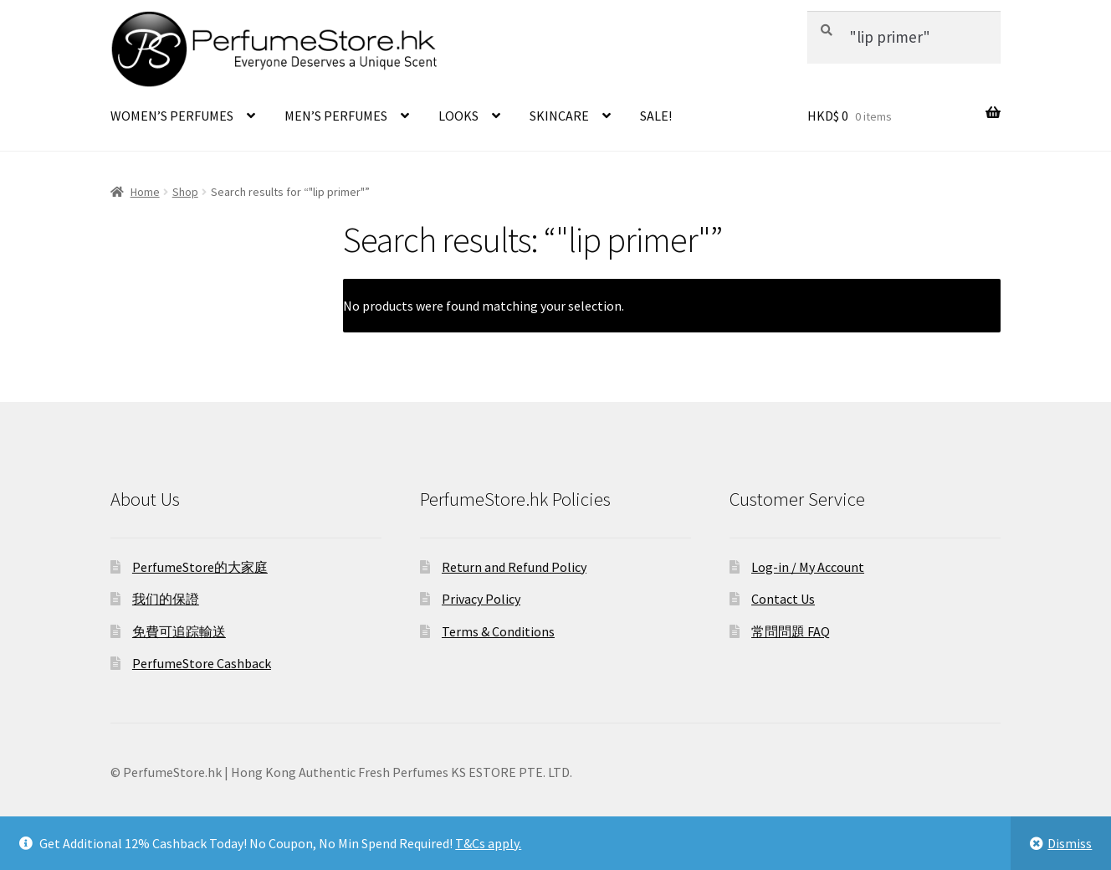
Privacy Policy (481, 598)
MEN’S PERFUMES (335, 115)
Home (145, 191)
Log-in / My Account (807, 567)
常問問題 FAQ (790, 631)
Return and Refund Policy (514, 567)
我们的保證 (165, 598)
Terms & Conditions (498, 631)
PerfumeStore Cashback (201, 663)
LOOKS (458, 115)
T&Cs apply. (488, 843)
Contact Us (783, 598)
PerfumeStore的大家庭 (200, 567)
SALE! (656, 115)
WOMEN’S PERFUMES (171, 115)
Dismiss (1069, 843)
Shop (185, 191)
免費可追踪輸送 (179, 631)
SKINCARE (559, 115)
